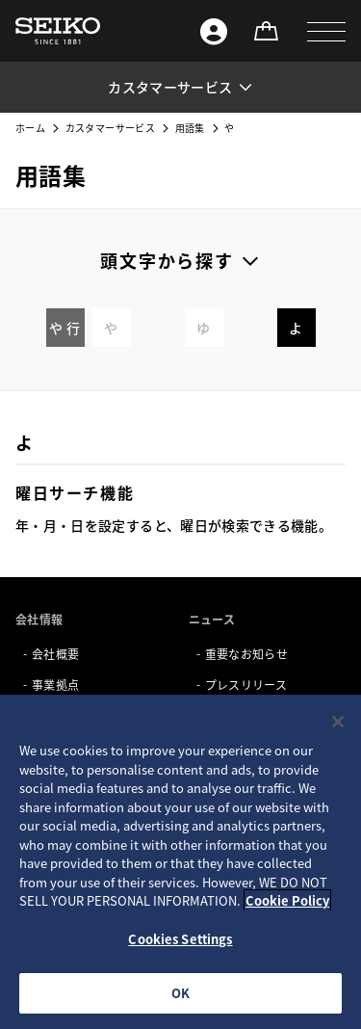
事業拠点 (55, 684)
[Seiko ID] (214, 31)
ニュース (212, 619)
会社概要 (55, 654)
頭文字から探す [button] (167, 260)
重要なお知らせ (246, 654)
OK (180, 993)
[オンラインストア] (266, 31)
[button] (326, 31)
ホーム (30, 127)
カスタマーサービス (110, 127)
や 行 (64, 327)
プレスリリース (246, 684)
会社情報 (39, 619)
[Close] (338, 721)
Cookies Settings (180, 939)
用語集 (190, 127)
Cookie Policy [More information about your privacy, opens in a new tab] (287, 900)
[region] (180, 862)
